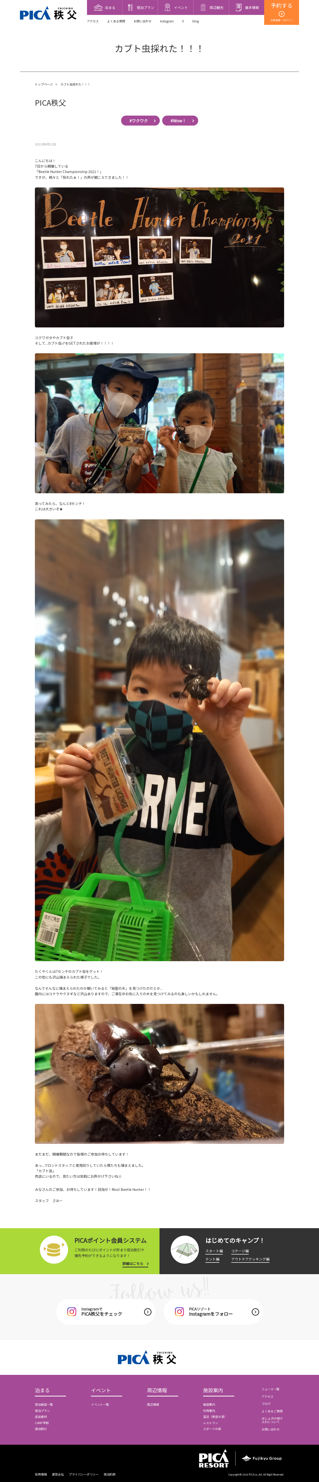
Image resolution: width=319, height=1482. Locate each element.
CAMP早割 (42, 1423)
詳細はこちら (132, 1263)
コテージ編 (240, 1250)
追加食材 (41, 1416)
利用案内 (209, 1410)
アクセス (93, 21)
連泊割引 (41, 1429)
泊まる (42, 1390)
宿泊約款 (110, 1474)
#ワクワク (138, 121)
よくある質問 (116, 21)
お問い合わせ (143, 21)
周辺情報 (157, 1390)
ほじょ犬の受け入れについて (272, 1420)
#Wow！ (178, 121)
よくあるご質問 (272, 1411)
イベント (101, 1390)
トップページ (44, 84)
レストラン (210, 1423)
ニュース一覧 (270, 1389)
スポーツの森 (212, 1429)
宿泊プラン (42, 1410)
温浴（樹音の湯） (215, 1416)
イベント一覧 (100, 1404)
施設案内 (213, 1390)
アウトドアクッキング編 (250, 1259)
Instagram (167, 21)
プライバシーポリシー (84, 1474)
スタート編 (214, 1250)
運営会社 (58, 1474)
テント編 (212, 1259)
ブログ (266, 1403)
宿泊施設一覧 (44, 1404)
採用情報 (41, 1474)
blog (195, 21)
